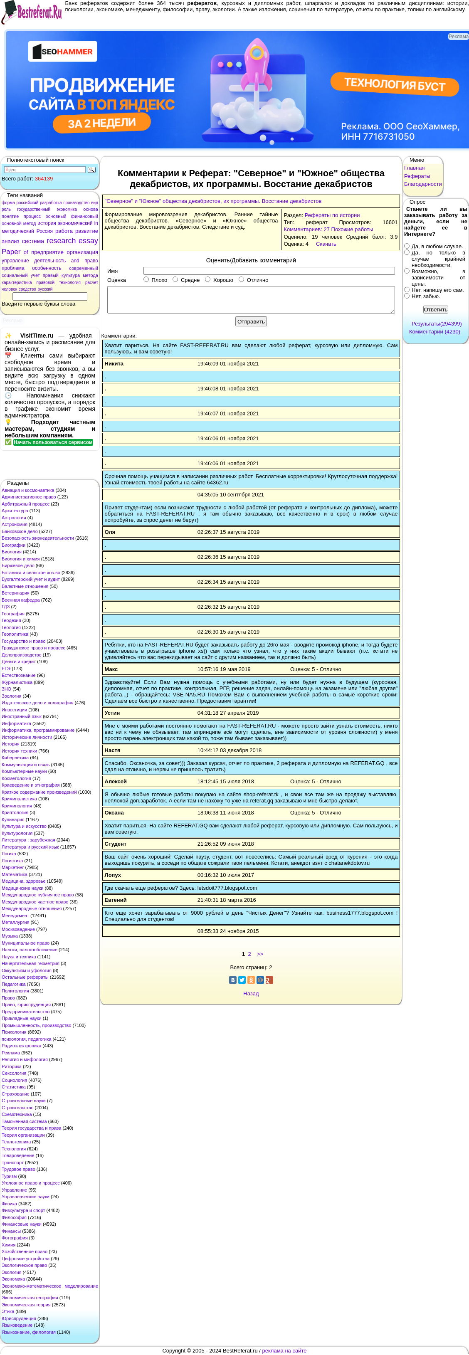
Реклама (11, 1052)
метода (90, 275)
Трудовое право (18, 1169)
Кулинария (13, 819)
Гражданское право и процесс (33, 647)
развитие (86, 231)
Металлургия (16, 922)
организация (82, 252)
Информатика (16, 723)
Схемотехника (17, 1114)
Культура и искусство (24, 826)
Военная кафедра (21, 599)
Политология (15, 990)
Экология (12, 1272)
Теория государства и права (31, 1127)
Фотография (15, 1237)
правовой (46, 282)
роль (6, 209)
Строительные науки (24, 1100)
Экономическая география (30, 1297)
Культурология (17, 833)
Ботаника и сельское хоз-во (31, 572)
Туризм (9, 1176)
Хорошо (219, 280)
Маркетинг (13, 867)
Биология (12, 551)
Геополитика (15, 634)
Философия (14, 1217)
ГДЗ (6, 606)
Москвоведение (18, 929)
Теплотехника (16, 1141)
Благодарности (423, 184)
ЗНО (6, 688)
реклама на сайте (284, 1351)
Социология (14, 1080)
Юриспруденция (19, 1318)
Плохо (155, 280)
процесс (32, 216)
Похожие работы (352, 229)
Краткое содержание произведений (39, 792)
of (26, 252)
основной (12, 223)
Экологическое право (24, 1265)
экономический (75, 223)
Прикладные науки (22, 1018)
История (11, 743)
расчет (91, 282)
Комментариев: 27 (306, 229)
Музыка (10, 935)
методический (18, 231)
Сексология (14, 1073)
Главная (414, 168)
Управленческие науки (25, 1196)
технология (70, 282)
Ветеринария (16, 592)
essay (88, 241)
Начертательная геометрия (30, 963)
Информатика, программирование (38, 730)
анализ (10, 241)
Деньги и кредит (19, 661)
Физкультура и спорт (23, 1210)
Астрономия (14, 524)
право (91, 261)
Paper (11, 252)
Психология (14, 1031)
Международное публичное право (38, 894)
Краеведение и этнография (31, 784)
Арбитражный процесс (25, 503)
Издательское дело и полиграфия (37, 702)
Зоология (11, 696)
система (33, 241)
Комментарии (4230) (434, 331)
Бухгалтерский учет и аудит (31, 579)
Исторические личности (27, 737)
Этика (8, 1311)
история (46, 223)
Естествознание (19, 675)
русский (44, 289)
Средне (186, 280)
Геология (11, 627)
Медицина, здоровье (24, 881)
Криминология (17, 805)
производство (76, 202)
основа (90, 209)
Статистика (14, 1086)
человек (9, 289)
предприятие (47, 252)
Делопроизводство (22, 654)
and (75, 261)
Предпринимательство (25, 1011)
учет (35, 275)
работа (64, 231)
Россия (45, 231)
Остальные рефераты (25, 977)
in (96, 223)
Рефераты (417, 176)
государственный (33, 209)
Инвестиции (14, 709)
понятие (10, 216)
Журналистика (17, 682)
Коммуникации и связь (25, 764)
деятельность (50, 261)
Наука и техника (19, 956)
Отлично (253, 280)
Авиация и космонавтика (28, 490)
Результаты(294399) (437, 324)
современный (83, 268)
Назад (251, 993)
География (13, 613)
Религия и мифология (25, 1059)
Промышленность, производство (36, 1025)
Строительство (18, 1107)
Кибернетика (15, 757)
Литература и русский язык (30, 846)
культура (71, 275)
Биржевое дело (18, 565)
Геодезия (11, 620)
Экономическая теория (26, 1304)
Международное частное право (35, 901)
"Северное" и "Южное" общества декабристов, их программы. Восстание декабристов (213, 201)
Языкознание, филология (29, 1332)
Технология (14, 1148)
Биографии (13, 545)
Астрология (14, 517)
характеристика (17, 282)
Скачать (326, 244)
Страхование (16, 1093)
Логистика (12, 860)
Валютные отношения (25, 586)
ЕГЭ (6, 668)
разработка (51, 202)
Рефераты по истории (332, 215)
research (61, 241)
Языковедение (17, 1325)
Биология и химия (21, 558)
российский (27, 202)
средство (27, 289)
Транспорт (13, 1162)
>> (260, 954)
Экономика (13, 1278)
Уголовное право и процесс (31, 1182)
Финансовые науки (22, 1224)
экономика (67, 209)
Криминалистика (19, 798)
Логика (9, 853)
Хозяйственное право (24, 1251)
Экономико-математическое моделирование (50, 1285)
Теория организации (23, 1135)
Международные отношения (32, 908)
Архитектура (15, 510)
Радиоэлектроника (21, 1045)
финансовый (84, 216)
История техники (19, 750)
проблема (13, 268)
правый (51, 275)
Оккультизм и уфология (27, 970)
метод (29, 223)
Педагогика (14, 984)
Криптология (15, 812)
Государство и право (23, 641)
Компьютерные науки (24, 771)
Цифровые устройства (25, 1258)
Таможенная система (24, 1121)
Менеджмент (15, 915)
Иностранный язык (22, 716)
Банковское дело (20, 531)
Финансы (11, 1231)
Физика (9, 1203)
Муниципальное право (25, 942)
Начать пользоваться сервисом (53, 442)
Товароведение (18, 1155)
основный (56, 216)
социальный (15, 275)
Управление (14, 1189)
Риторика (12, 1066)
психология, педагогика (26, 1039)
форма (8, 202)
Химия (8, 1244)
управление (15, 261)
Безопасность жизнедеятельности (38, 538)
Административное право (29, 496)
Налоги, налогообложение (29, 949)
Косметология (16, 778)
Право (8, 997)
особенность (47, 268)
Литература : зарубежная (28, 839)
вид (94, 202)
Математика (14, 874)
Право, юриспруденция (26, 1004)
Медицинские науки (22, 888)
